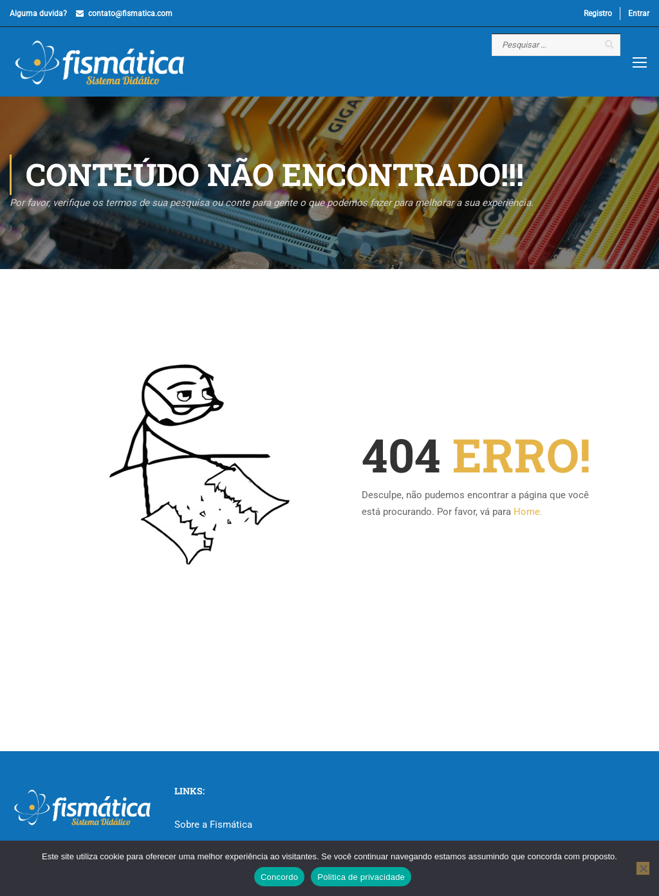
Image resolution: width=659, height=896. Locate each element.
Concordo (279, 877)
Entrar (638, 13)
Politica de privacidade (361, 877)
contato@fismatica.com (130, 13)
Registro (598, 13)
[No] (642, 868)
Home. (528, 512)
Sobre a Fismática (213, 824)
